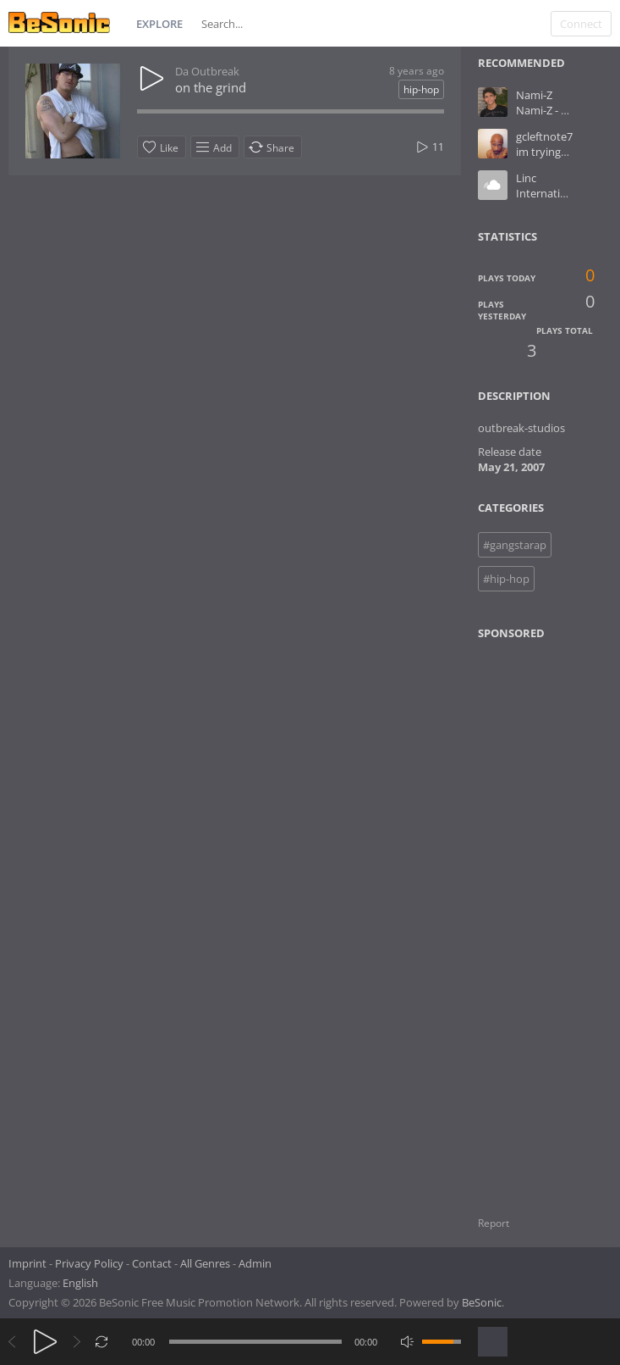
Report (493, 1223)
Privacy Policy (89, 1263)
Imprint (27, 1263)
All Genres (205, 1263)
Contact (152, 1263)
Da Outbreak (207, 71)
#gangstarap (514, 544)
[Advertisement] (547, 917)
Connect (581, 23)
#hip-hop (506, 578)
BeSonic (482, 1302)
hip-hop (421, 89)
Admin (255, 1263)
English (80, 1282)
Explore (159, 23)
